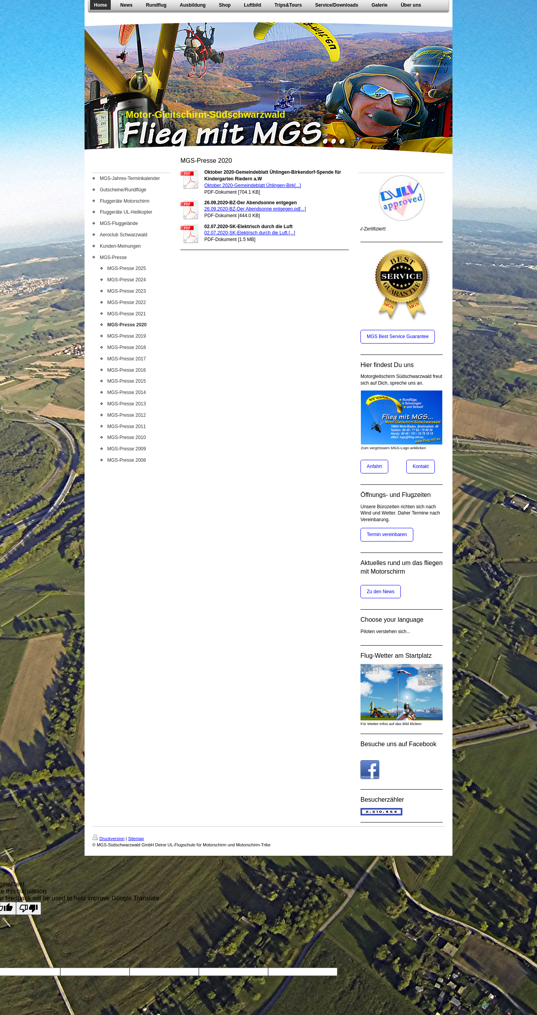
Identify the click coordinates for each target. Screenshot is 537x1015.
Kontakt (421, 466)
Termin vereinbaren (387, 534)
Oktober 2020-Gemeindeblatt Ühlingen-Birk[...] (252, 185)
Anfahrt (374, 466)
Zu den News (381, 591)
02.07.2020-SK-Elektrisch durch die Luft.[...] (249, 233)
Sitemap (136, 838)
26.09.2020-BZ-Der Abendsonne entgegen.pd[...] (255, 209)
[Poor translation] (28, 908)
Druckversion (108, 838)
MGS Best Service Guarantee (398, 336)
